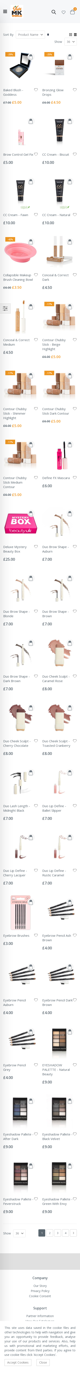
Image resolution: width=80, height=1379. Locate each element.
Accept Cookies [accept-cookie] (18, 1362)
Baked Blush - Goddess (13, 92)
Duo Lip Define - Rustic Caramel (54, 872)
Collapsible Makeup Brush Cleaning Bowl (18, 277)
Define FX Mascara (56, 478)
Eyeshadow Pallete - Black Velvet (57, 1136)
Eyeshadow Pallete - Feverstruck (18, 1201)
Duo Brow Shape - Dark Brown (16, 678)
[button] (64, 11)
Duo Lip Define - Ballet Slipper (54, 808)
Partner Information (40, 1316)
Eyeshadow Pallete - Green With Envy (57, 1201)
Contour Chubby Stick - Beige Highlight (54, 344)
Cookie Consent (40, 1296)
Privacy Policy (40, 1291)
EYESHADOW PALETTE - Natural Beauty (56, 1069)
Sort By (8, 35)
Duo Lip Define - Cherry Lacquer (15, 872)
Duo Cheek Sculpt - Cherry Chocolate (17, 743)
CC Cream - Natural (56, 215)
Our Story (40, 1286)
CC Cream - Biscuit (55, 154)
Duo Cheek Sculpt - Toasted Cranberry (56, 743)
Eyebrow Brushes (16, 935)
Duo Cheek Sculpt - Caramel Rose (56, 678)
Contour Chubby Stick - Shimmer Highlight (15, 413)
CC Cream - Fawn (15, 215)
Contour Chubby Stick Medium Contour (15, 482)
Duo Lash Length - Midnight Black (16, 808)
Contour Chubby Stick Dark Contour (55, 411)
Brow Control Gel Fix (18, 154)
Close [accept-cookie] (43, 1362)
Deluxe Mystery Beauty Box (15, 549)
